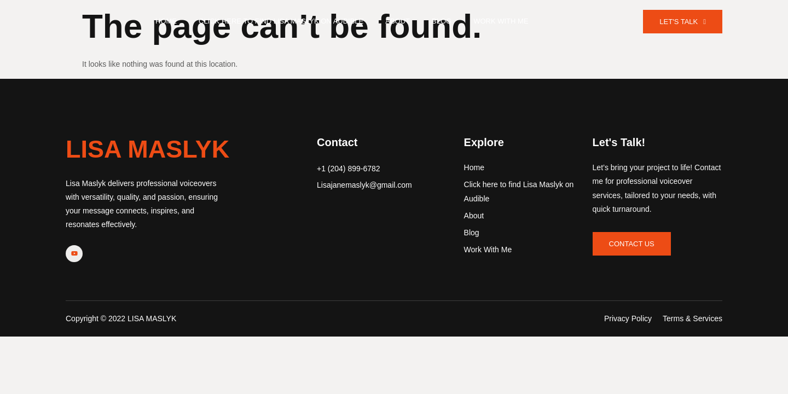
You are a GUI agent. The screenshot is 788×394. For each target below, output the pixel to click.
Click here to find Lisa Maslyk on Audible (281, 21)
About (397, 21)
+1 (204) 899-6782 (348, 168)
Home (166, 21)
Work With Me (500, 21)
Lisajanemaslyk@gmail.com (364, 185)
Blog (441, 21)
